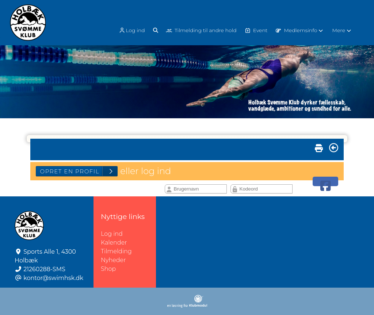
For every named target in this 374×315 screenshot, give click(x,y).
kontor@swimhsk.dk (53, 277)
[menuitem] (132, 30)
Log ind (131, 30)
